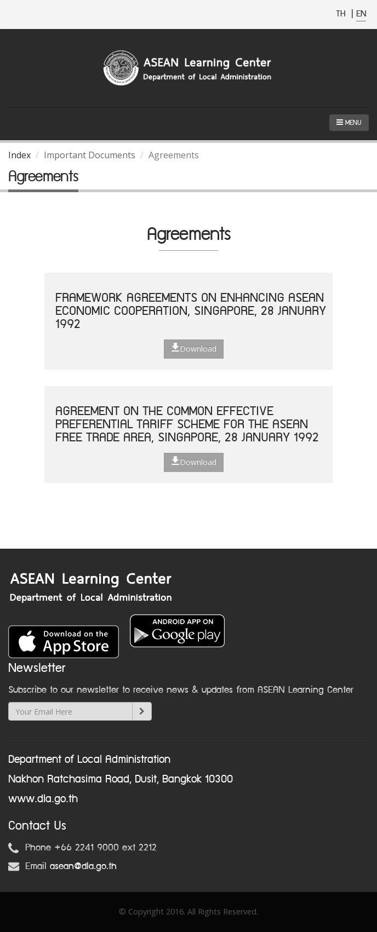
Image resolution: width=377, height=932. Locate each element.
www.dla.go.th (43, 799)
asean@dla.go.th (83, 866)
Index (19, 155)
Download (193, 348)
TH (342, 14)
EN (361, 14)
